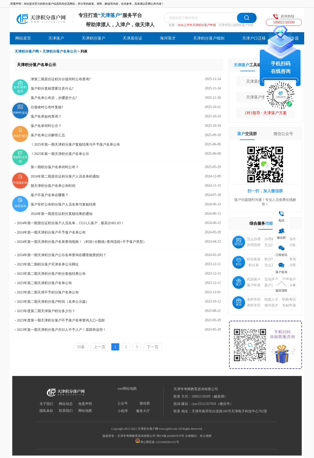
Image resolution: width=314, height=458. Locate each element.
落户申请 (254, 285)
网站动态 (66, 404)
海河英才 (168, 38)
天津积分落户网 (27, 51)
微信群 (145, 403)
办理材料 (271, 239)
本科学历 (254, 305)
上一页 (99, 347)
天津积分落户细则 (208, 38)
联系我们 (66, 411)
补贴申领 (289, 305)
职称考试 (289, 299)
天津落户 (56, 38)
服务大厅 (143, 411)
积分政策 (254, 259)
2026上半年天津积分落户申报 (197, 25)
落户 (239, 282)
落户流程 (271, 285)
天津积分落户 (93, 38)
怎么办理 (254, 239)
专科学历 (254, 299)
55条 (81, 347)
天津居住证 (132, 38)
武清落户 (254, 279)
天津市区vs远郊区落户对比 (236, 25)
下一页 (152, 347)
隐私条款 (46, 411)
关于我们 (46, 404)
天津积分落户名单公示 (59, 51)
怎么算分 (271, 265)
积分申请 (271, 259)
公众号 (123, 403)
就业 (239, 302)
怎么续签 (271, 245)
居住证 (238, 242)
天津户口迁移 (254, 38)
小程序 (123, 411)
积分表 (254, 265)
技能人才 (271, 299)
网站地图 (85, 411)
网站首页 (23, 38)
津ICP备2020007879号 (170, 436)
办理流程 (254, 245)
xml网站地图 (127, 388)
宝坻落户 (271, 279)
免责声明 (85, 404)
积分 (239, 262)
